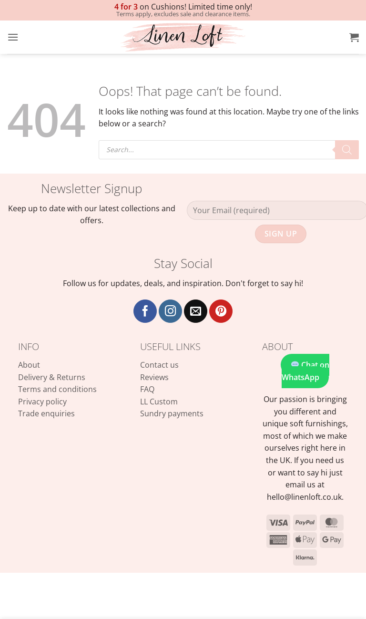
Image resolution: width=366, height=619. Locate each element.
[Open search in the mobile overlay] (229, 149)
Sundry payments (171, 413)
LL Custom (159, 401)
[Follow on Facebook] (145, 311)
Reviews (154, 377)
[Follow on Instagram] (170, 311)
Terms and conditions (57, 389)
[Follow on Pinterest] (221, 311)
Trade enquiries (46, 413)
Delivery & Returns (51, 377)
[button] (13, 37)
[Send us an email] (195, 311)
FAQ (147, 389)
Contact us (159, 365)
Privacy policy (42, 401)
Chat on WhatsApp (305, 371)
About (29, 365)
